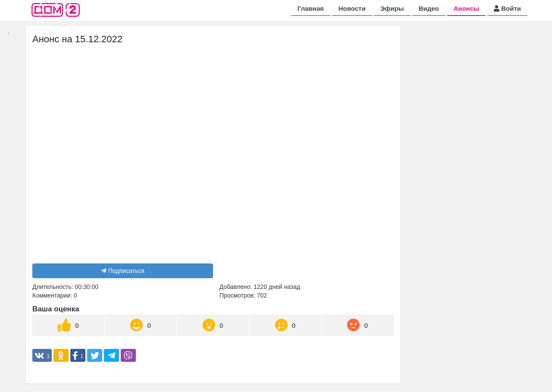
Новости (352, 8)
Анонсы (466, 8)
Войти (507, 8)
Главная (311, 8)
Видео (429, 8)
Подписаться (122, 270)
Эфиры (392, 8)
